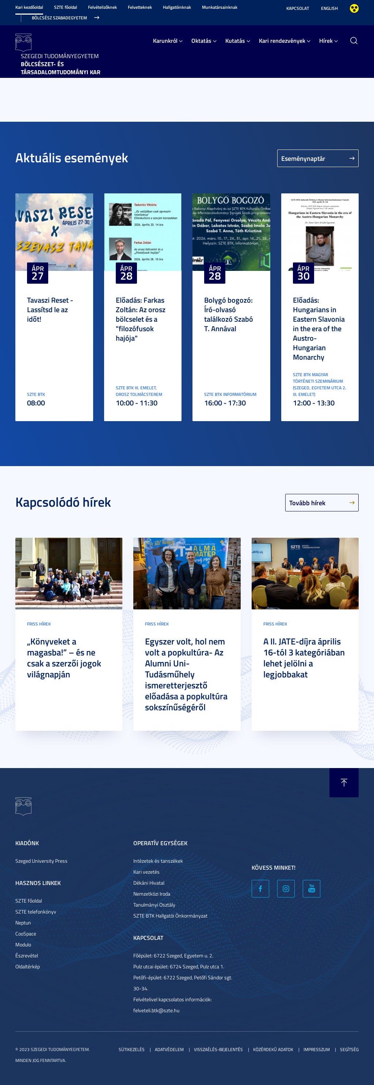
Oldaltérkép (27, 966)
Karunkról (165, 40)
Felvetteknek (140, 7)
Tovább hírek (307, 502)
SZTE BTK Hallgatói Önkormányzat (170, 915)
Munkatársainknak (219, 7)
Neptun (23, 922)
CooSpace (25, 933)
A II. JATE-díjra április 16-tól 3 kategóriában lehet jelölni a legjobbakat (304, 657)
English (329, 8)
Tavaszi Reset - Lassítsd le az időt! (50, 309)
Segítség (349, 1049)
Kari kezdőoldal (29, 7)
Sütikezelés (132, 1049)
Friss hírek (39, 624)
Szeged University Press (41, 860)
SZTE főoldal (65, 7)
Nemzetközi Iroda (151, 893)
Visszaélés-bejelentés (218, 1049)
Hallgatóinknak (177, 7)
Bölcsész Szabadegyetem (59, 18)
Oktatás (201, 40)
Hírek (326, 40)
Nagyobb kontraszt (354, 8)
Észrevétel (26, 955)
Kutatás (235, 40)
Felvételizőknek (102, 7)
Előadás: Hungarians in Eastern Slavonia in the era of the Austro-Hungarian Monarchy (319, 328)
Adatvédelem (169, 1049)
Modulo (23, 944)
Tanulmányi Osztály (154, 904)
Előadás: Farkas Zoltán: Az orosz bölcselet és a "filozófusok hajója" (140, 319)
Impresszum (317, 1049)
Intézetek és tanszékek (158, 860)
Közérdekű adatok (273, 1049)
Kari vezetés (146, 871)
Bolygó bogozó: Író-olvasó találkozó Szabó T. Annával (228, 314)
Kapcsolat (297, 8)
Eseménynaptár (303, 158)
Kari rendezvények (282, 40)
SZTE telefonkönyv (35, 911)
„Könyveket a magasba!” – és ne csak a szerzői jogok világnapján (64, 657)
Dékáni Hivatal (148, 882)
